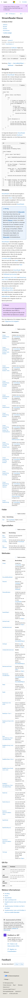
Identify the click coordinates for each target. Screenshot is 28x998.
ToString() (4, 852)
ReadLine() (4, 792)
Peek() (3, 684)
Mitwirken (20, 985)
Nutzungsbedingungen (8, 991)
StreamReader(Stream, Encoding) (5, 396)
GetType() (4, 644)
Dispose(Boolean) (6, 592)
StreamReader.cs (9, 44)
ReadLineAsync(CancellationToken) (6, 812)
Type (20, 644)
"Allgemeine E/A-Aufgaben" (12, 321)
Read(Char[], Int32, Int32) (10, 277)
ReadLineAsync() (6, 802)
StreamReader (11, 75)
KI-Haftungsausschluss (8, 983)
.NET (7, 13)
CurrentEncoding (6, 258)
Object (9, 63)
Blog (14, 985)
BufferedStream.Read (7, 288)
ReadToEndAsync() (6, 827)
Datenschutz (6, 987)
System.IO (10, 40)
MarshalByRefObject (18, 63)
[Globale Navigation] (1, 2)
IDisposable (21, 212)
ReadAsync (20, 135)
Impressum (17, 991)
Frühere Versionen (7, 985)
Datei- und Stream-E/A (10, 900)
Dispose (10, 220)
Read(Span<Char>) (6, 713)
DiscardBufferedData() (7, 577)
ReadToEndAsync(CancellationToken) (6, 841)
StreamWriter (8, 897)
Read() (3, 692)
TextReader (14, 47)
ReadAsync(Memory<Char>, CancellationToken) (7, 738)
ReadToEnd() (5, 820)
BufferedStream (6, 296)
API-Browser (12, 13)
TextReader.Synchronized (10, 274)
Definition (5, 24)
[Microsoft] (14, 2)
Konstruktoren (6, 30)
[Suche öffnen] (20, 2)
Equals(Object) (5, 612)
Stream (10, 198)
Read (16, 260)
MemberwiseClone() (6, 666)
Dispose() (4, 581)
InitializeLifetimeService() (8, 650)
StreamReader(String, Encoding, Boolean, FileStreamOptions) (6, 428)
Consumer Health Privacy (9, 989)
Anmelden (24, 2)
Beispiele (5, 26)
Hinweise (5, 28)
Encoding (7, 893)
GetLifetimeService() (7, 627)
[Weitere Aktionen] (25, 14)
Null (3, 519)
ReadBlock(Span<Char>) (8, 759)
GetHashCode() (5, 621)
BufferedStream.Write (7, 290)
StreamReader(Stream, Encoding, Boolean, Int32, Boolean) (5, 350)
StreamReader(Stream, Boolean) (5, 336)
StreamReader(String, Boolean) (5, 415)
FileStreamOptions (16, 439)
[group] (14, 58)
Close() (4, 563)
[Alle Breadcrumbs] (3, 14)
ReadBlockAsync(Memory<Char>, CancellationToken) (7, 785)
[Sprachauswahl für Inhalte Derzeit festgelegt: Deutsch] (6, 972)
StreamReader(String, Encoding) (5, 473)
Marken (4, 993)
